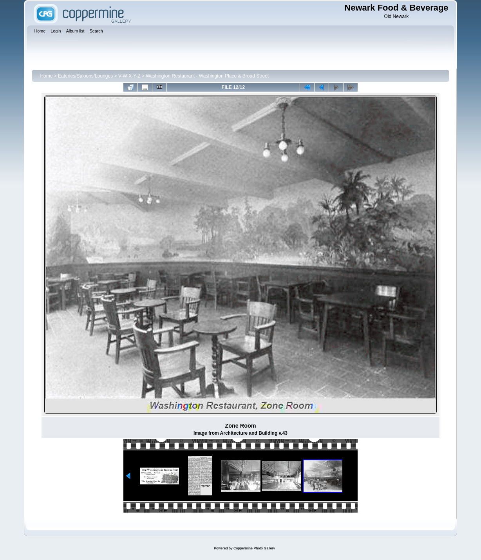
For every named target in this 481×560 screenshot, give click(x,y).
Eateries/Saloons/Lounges (85, 76)
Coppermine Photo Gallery (254, 548)
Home (46, 76)
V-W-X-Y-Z (129, 76)
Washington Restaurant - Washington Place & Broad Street (207, 76)
